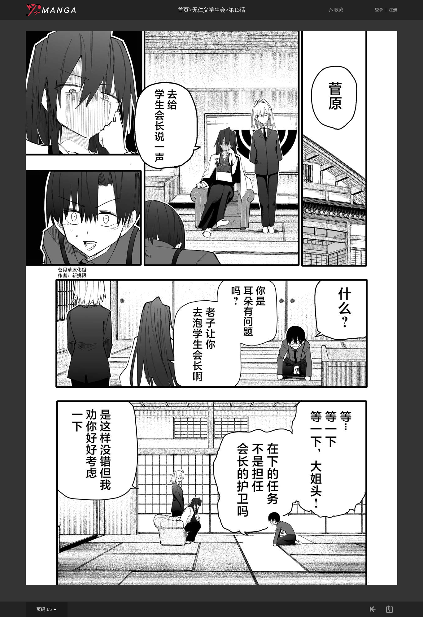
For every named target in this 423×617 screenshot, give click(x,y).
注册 (393, 9)
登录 (379, 9)
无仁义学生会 (208, 10)
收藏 (338, 9)
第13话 (237, 10)
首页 (183, 10)
